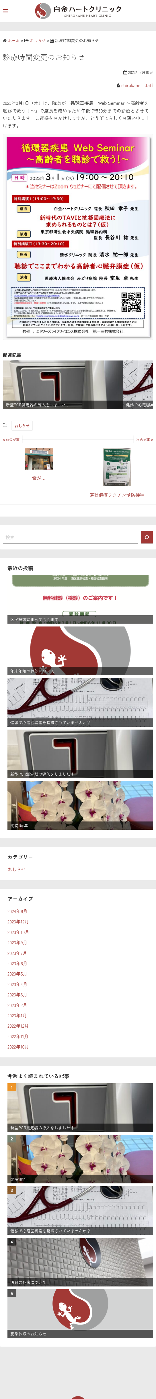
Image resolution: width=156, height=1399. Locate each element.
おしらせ (22, 425)
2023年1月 (17, 1015)
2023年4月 (17, 984)
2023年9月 (17, 942)
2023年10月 (18, 932)
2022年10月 (18, 1046)
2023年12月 (18, 921)
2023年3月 (17, 994)
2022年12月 (18, 1025)
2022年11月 (18, 1036)
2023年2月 (17, 1005)
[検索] (147, 537)
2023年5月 (17, 973)
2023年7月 (17, 952)
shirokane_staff (137, 85)
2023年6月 (17, 963)
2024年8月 (17, 911)
